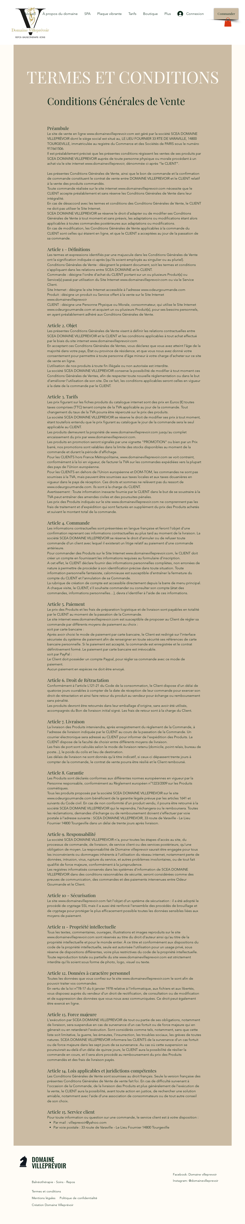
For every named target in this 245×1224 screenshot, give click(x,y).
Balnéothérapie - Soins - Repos (53, 1182)
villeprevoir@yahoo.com (88, 1122)
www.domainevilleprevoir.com (110, 134)
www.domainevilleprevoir (104, 163)
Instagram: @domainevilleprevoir (195, 1181)
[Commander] (226, 13)
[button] (228, 22)
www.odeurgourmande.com (163, 290)
